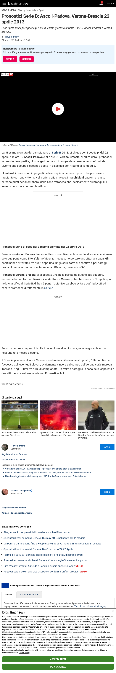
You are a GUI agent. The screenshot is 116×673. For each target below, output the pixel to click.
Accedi (110, 3)
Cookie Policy (24, 653)
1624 (60, 619)
